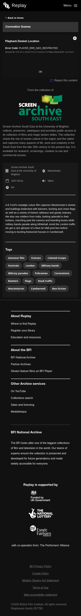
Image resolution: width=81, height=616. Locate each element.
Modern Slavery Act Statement (40, 580)
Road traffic (45, 281)
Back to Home (14, 18)
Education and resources (26, 337)
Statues (36, 258)
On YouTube (18, 391)
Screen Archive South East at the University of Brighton (23, 171)
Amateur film (16, 258)
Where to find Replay (23, 323)
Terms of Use (40, 587)
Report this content (63, 80)
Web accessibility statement (40, 594)
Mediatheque (19, 411)
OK (40, 71)
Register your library (23, 330)
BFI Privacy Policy (41, 566)
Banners (13, 281)
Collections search (22, 398)
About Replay (21, 316)
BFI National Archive (23, 357)
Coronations (61, 273)
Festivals (13, 265)
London (30, 265)
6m (12, 187)
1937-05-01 (17, 180)
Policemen (41, 273)
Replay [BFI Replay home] (19, 5)
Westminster (54, 170)
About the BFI (21, 350)
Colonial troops (57, 258)
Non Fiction (59, 288)
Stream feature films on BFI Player (31, 371)
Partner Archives (21, 364)
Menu (68, 5)
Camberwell (38, 288)
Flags (28, 281)
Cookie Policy (40, 573)
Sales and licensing (22, 404)
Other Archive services (28, 384)
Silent (51, 180)
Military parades (18, 273)
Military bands (50, 265)
